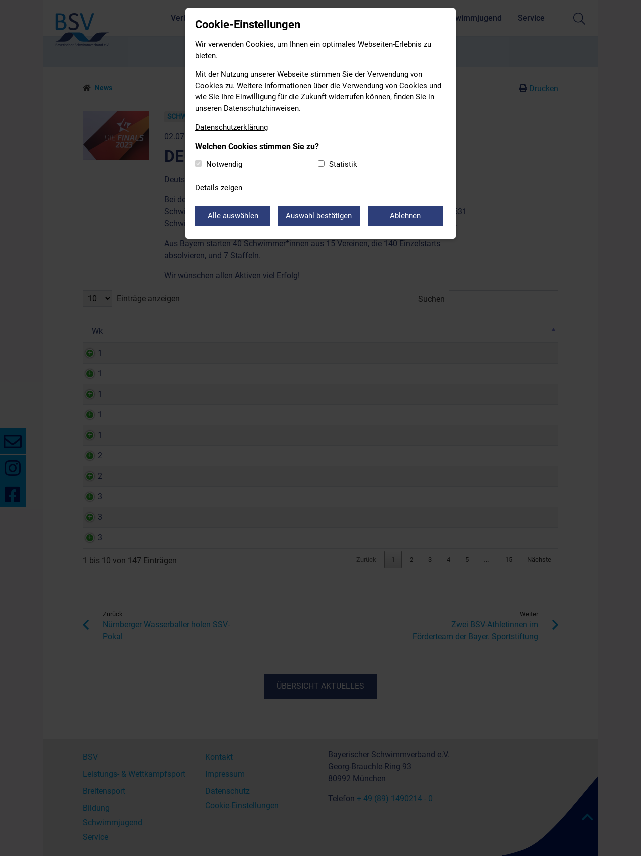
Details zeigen (218, 187)
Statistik (343, 164)
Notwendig (224, 164)
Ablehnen (405, 215)
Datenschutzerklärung (231, 127)
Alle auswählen (233, 215)
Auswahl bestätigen (319, 215)
